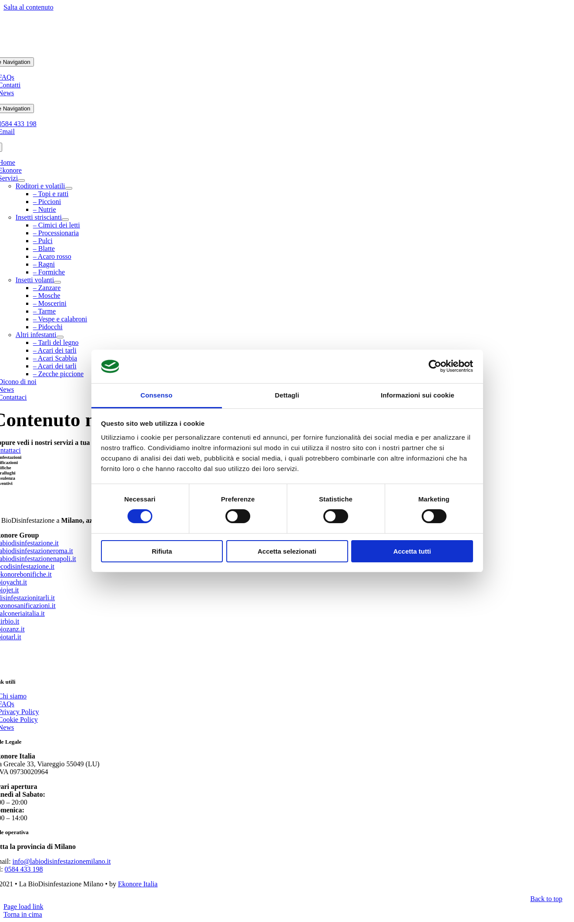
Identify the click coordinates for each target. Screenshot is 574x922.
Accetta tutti (412, 551)
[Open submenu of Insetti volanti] (57, 282)
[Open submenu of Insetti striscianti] (65, 219)
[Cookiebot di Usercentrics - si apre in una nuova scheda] (435, 366)
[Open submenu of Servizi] (21, 180)
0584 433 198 (24, 869)
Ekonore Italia (138, 884)
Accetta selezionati (287, 551)
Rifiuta (162, 551)
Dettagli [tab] (287, 395)
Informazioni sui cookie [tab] (417, 395)
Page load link (23, 906)
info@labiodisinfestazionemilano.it (62, 861)
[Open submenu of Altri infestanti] (60, 337)
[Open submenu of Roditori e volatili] (68, 188)
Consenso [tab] (156, 395)
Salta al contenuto (28, 7)
